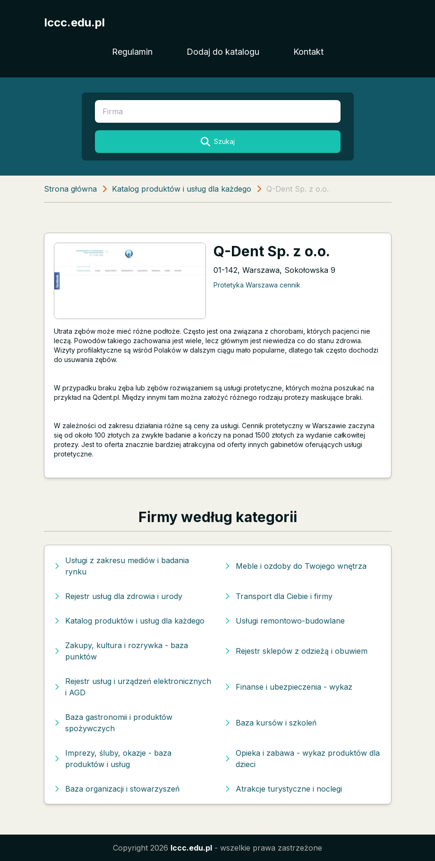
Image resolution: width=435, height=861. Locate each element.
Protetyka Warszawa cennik (256, 285)
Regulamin (132, 52)
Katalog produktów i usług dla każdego (181, 189)
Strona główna (70, 189)
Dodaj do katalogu (223, 52)
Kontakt (308, 52)
